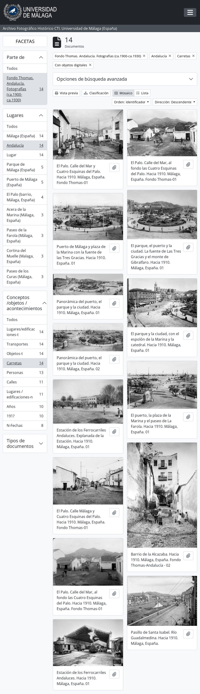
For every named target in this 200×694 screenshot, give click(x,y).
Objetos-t (24, 354)
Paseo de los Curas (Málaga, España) (24, 277)
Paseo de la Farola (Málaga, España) (24, 235)
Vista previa (66, 93)
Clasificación (96, 93)
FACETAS (25, 41)
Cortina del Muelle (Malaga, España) (24, 256)
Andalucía (24, 146)
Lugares (15, 115)
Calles (24, 383)
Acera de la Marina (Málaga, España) (24, 215)
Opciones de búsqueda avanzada (92, 79)
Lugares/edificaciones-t (24, 332)
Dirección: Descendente (173, 102)
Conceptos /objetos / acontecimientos (24, 303)
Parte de (15, 57)
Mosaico (123, 93)
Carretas (24, 364)
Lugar (24, 156)
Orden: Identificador (130, 102)
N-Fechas (24, 426)
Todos (12, 68)
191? (24, 417)
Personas (24, 373)
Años (24, 407)
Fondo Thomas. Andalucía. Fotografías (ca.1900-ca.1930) (24, 89)
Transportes (24, 345)
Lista (142, 93)
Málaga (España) (24, 137)
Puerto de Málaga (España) (24, 182)
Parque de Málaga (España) (24, 167)
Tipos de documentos (20, 443)
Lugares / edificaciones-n (24, 394)
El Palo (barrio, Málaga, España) (24, 197)
